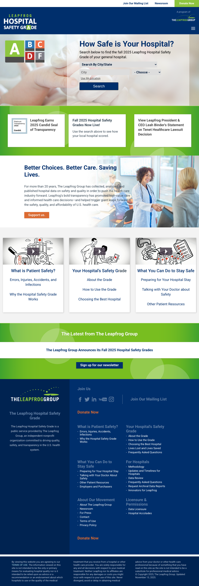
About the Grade (99, 280)
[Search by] (118, 64)
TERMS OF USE (20, 565)
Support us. (36, 215)
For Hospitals (137, 461)
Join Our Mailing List (135, 3)
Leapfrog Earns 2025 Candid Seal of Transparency (44, 125)
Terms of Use (88, 521)
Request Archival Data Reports (146, 486)
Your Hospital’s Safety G (95, 270)
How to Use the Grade (99, 290)
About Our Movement (96, 499)
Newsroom (161, 3)
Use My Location (90, 78)
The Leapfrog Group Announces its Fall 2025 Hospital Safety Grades (99, 350)
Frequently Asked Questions (145, 452)
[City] (104, 72)
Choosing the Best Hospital (99, 299)
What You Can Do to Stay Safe (166, 270)
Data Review (135, 478)
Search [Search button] (99, 86)
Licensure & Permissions (137, 502)
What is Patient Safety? (33, 270)
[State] (146, 72)
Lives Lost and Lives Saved (144, 448)
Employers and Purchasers (96, 486)
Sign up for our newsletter (99, 365)
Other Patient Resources (166, 304)
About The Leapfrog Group (96, 504)
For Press (85, 513)
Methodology (136, 466)
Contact (84, 517)
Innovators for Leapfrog (142, 490)
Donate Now (186, 3)
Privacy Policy (88, 525)
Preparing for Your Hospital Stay (166, 280)
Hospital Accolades (140, 513)
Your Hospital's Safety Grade (145, 428)
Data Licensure (137, 509)
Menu (193, 28)
